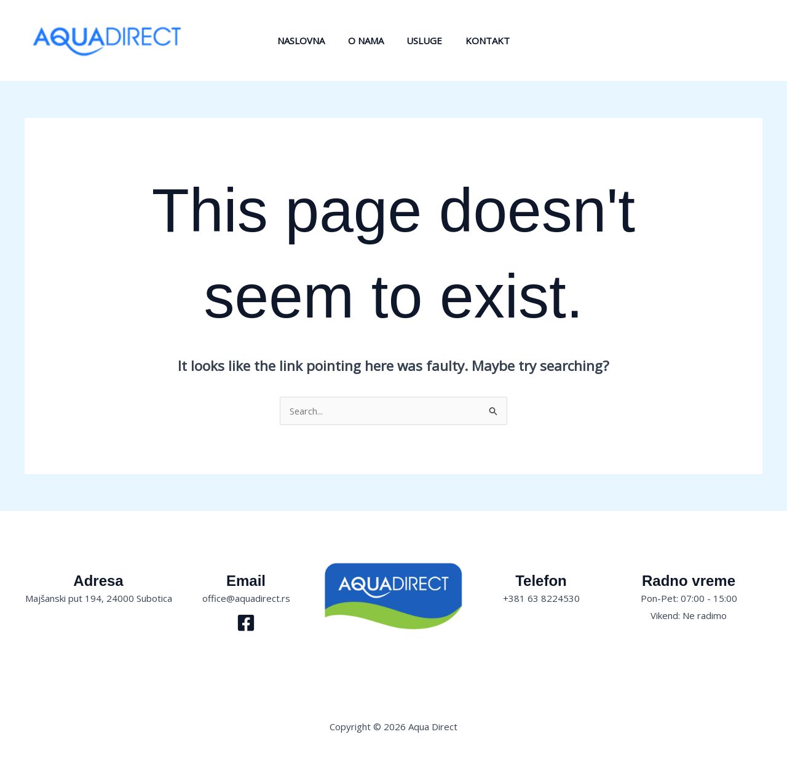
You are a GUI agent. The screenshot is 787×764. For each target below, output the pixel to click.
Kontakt (481, 40)
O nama (368, 40)
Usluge (422, 40)
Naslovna (308, 40)
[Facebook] (246, 623)
